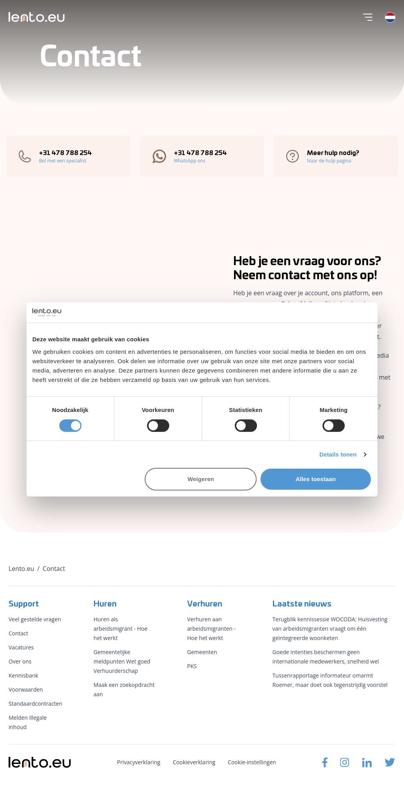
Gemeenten (202, 652)
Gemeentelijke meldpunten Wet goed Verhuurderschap (122, 661)
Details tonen (337, 454)
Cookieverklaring (194, 762)
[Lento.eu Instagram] (344, 762)
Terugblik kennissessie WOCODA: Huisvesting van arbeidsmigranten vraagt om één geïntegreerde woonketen (330, 628)
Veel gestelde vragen (35, 619)
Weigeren (201, 479)
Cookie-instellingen (252, 762)
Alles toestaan (316, 479)
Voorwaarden (26, 689)
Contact (18, 633)
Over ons (20, 661)
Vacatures (21, 647)
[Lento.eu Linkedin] (367, 762)
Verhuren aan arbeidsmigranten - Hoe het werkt (211, 628)
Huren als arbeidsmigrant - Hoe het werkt (120, 628)
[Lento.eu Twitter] (390, 762)
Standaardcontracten (35, 703)
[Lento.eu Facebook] (325, 762)
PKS (192, 666)
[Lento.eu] (37, 17)
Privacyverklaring (138, 762)
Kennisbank (23, 675)
